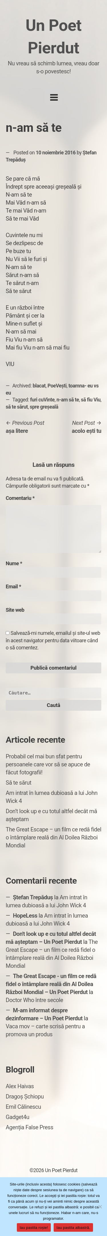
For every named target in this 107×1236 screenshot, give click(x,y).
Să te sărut (18, 782)
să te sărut (17, 407)
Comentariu (20, 498)
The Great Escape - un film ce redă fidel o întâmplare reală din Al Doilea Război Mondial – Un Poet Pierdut (51, 984)
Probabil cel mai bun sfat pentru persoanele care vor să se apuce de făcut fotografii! (48, 764)
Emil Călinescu (23, 1106)
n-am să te (67, 400)
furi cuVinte (42, 400)
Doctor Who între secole (34, 1000)
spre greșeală (44, 407)
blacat (39, 386)
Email (13, 586)
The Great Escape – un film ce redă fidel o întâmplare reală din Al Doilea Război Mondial (53, 837)
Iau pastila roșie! (34, 1227)
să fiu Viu (90, 400)
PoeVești (57, 386)
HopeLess (25, 915)
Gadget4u (17, 1117)
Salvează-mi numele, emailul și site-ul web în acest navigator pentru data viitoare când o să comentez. (53, 640)
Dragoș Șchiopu (25, 1096)
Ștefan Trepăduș (33, 897)
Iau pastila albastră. (73, 1227)
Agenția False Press (29, 1127)
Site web (15, 610)
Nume (14, 563)
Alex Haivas (20, 1086)
